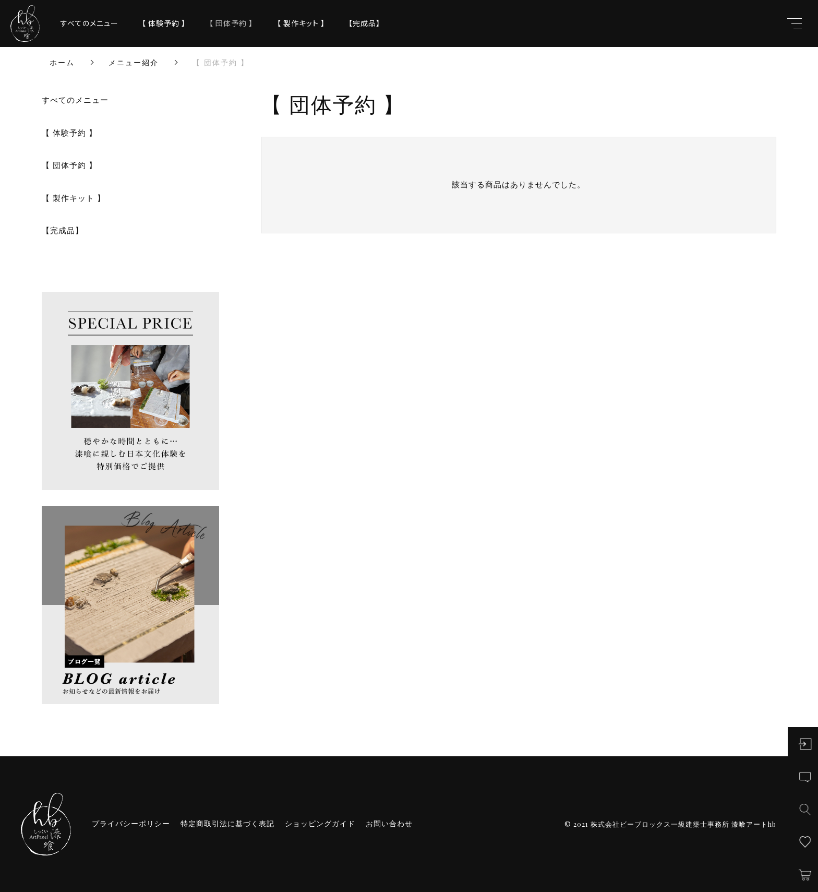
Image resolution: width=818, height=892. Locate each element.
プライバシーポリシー (131, 823)
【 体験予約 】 (164, 23)
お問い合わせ (389, 823)
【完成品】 (364, 23)
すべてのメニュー (89, 23)
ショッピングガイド (320, 823)
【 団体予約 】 (231, 23)
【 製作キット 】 (301, 23)
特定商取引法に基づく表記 (227, 823)
